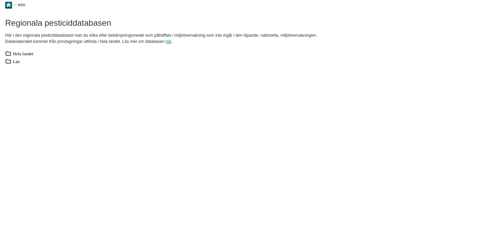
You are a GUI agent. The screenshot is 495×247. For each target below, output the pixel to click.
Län (16, 61)
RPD (21, 5)
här (169, 41)
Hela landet (23, 53)
